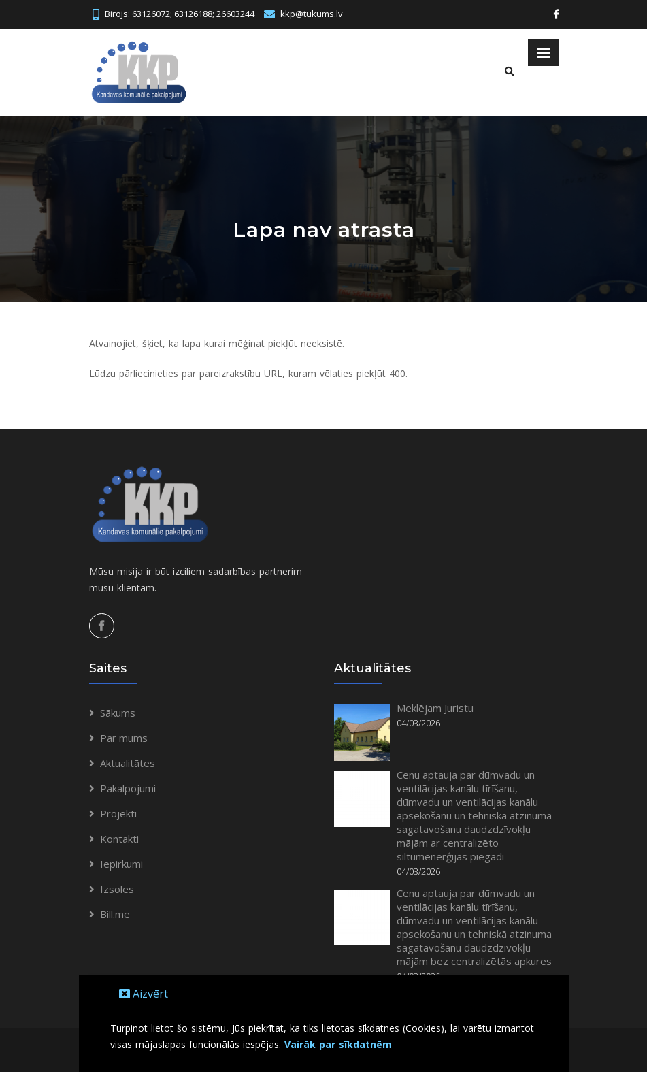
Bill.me (115, 914)
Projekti (118, 813)
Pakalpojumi (128, 788)
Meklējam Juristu (435, 708)
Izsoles (117, 889)
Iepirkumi (121, 864)
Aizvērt (143, 993)
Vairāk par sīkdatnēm (338, 1044)
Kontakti (119, 838)
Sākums (117, 712)
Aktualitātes (127, 763)
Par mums (124, 738)
